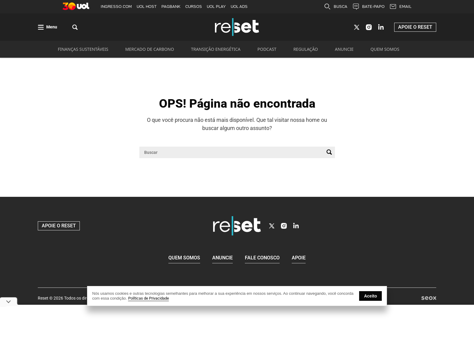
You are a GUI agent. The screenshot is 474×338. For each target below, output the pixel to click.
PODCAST (267, 51)
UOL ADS (239, 6)
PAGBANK (170, 6)
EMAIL (400, 6)
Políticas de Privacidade (148, 298)
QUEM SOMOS (385, 51)
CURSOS (193, 6)
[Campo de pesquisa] (232, 154)
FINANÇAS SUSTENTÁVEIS (83, 51)
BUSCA (335, 6)
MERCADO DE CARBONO (149, 51)
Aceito (370, 296)
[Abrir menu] (47, 28)
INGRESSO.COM (116, 6)
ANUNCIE (344, 51)
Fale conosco (262, 259)
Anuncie (222, 259)
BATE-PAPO (368, 6)
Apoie (299, 259)
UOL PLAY (216, 6)
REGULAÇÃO (305, 51)
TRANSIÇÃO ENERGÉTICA (216, 51)
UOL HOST (147, 6)
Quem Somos (184, 259)
